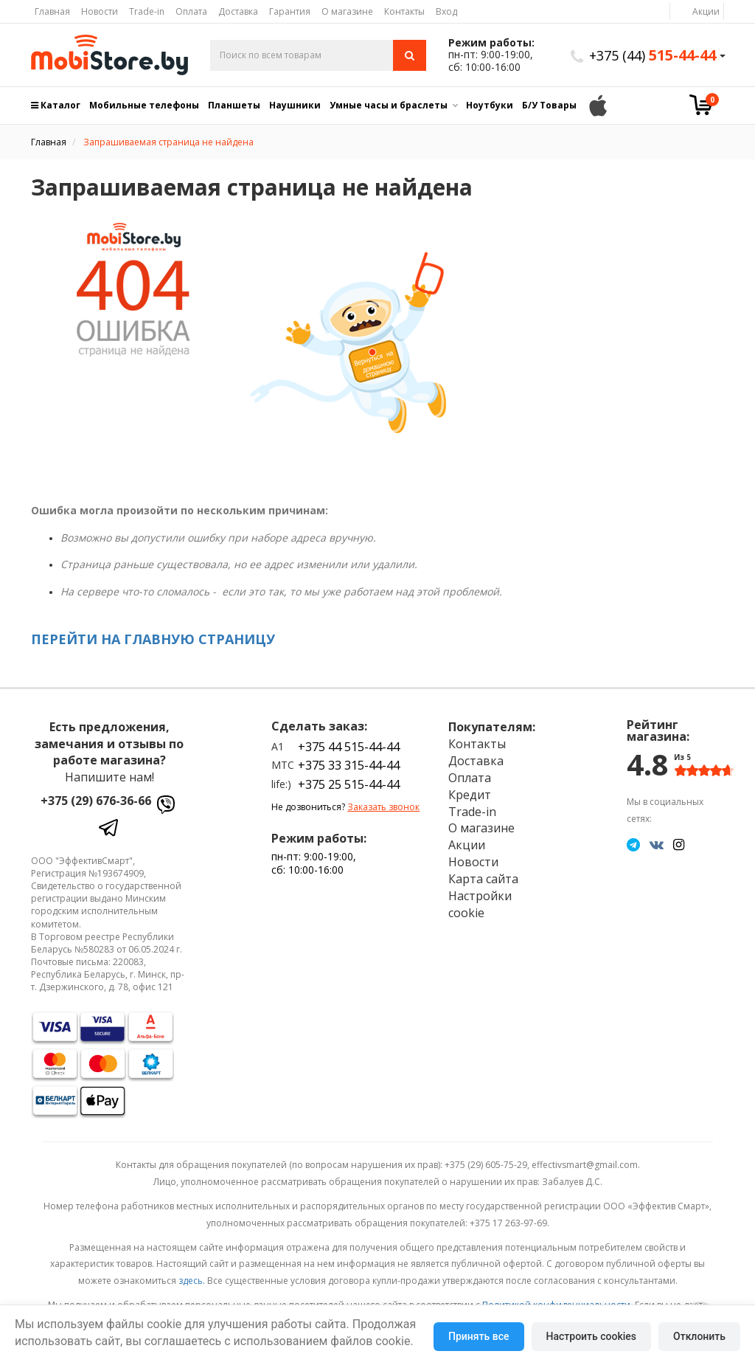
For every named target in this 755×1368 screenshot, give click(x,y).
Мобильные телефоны (144, 105)
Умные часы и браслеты (389, 105)
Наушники (295, 105)
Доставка (238, 11)
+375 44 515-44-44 (349, 747)
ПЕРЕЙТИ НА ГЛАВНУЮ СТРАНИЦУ (153, 639)
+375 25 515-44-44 (349, 784)
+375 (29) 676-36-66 (96, 800)
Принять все (478, 1336)
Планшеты (234, 105)
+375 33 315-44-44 (349, 765)
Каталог (55, 105)
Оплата (191, 11)
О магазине (347, 11)
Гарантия (289, 11)
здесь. (191, 1280)
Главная (52, 11)
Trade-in (146, 11)
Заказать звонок (383, 807)
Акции (706, 11)
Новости (99, 11)
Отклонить (699, 1336)
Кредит (469, 795)
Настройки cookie (480, 904)
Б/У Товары (549, 105)
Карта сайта (483, 879)
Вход (446, 11)
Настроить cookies (591, 1336)
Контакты (404, 11)
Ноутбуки (489, 105)
